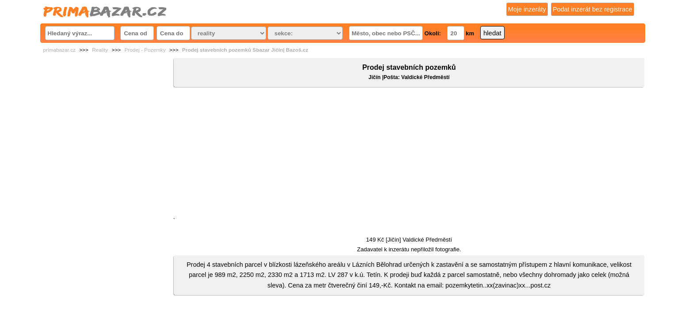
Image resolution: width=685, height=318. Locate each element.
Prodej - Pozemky (144, 50)
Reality (100, 50)
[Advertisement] (409, 154)
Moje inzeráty (527, 9)
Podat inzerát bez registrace (592, 9)
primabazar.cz (59, 50)
